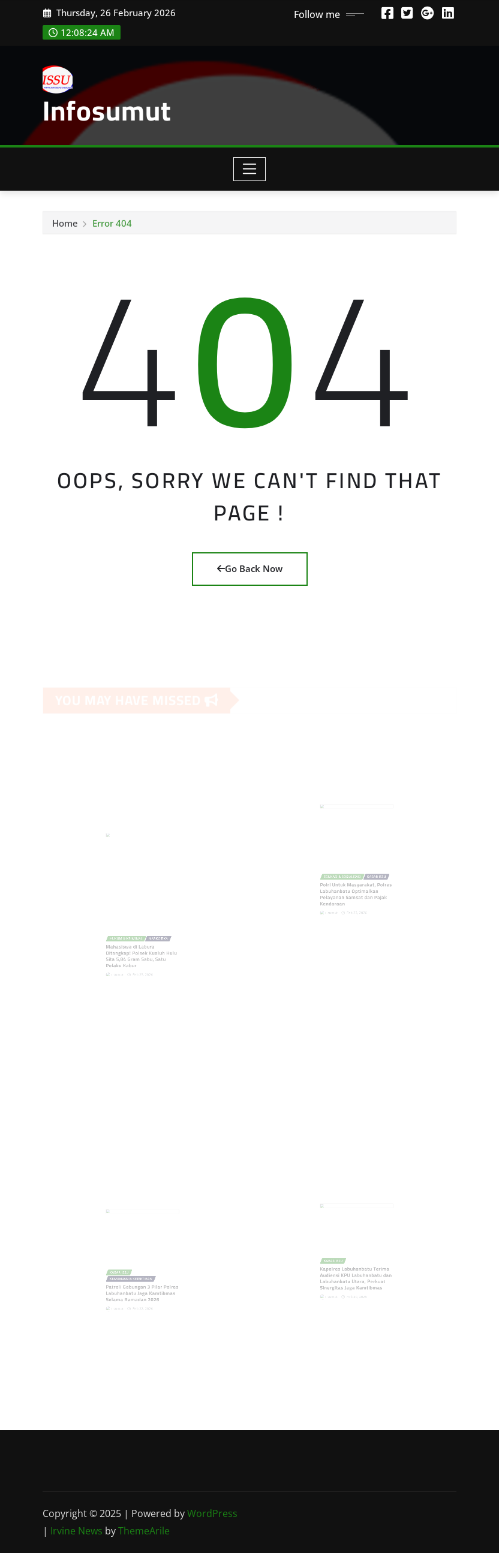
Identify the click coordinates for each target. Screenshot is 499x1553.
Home (65, 226)
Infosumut (107, 110)
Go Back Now (249, 568)
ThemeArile (144, 1530)
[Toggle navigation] (249, 169)
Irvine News (76, 1530)
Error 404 (112, 226)
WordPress (212, 1513)
